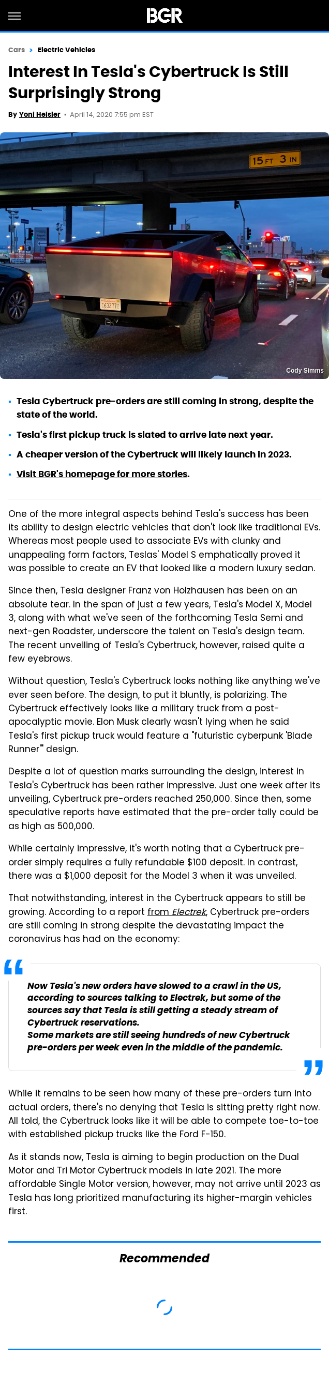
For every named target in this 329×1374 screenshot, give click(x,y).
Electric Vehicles (67, 49)
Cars (16, 49)
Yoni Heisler (40, 114)
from (176, 913)
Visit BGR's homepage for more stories (102, 474)
